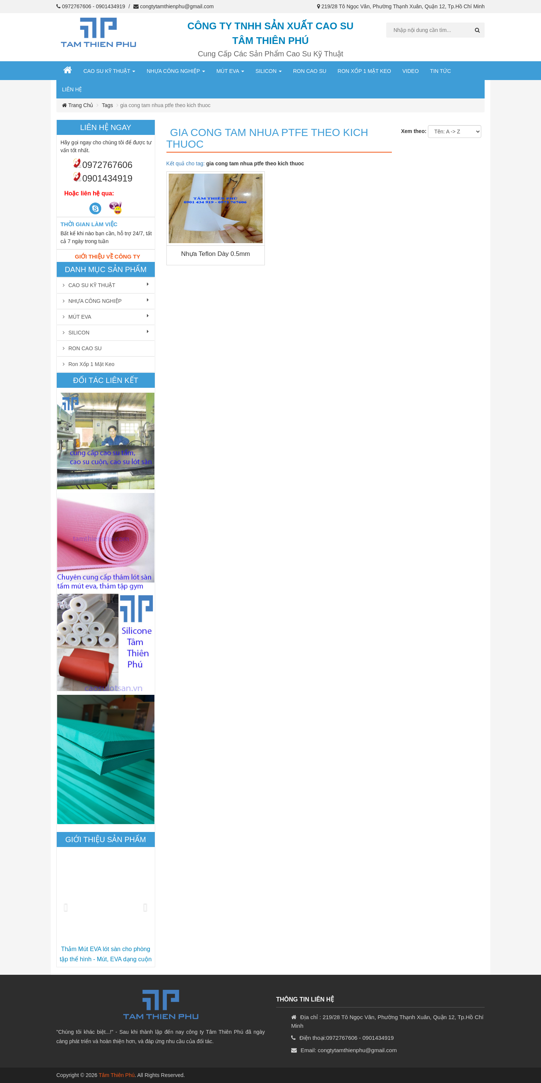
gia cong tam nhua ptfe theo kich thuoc (267, 138)
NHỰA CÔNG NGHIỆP (176, 71)
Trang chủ (77, 105)
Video (410, 71)
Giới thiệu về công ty (107, 256)
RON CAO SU (309, 71)
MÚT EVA (230, 71)
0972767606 (76, 6)
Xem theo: (413, 131)
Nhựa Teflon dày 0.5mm (215, 253)
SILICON (268, 71)
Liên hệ (72, 89)
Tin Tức (440, 71)
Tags (107, 105)
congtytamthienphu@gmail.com (177, 6)
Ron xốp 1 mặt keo (364, 71)
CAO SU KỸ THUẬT (109, 71)
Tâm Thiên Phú (116, 1075)
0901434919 (110, 6)
